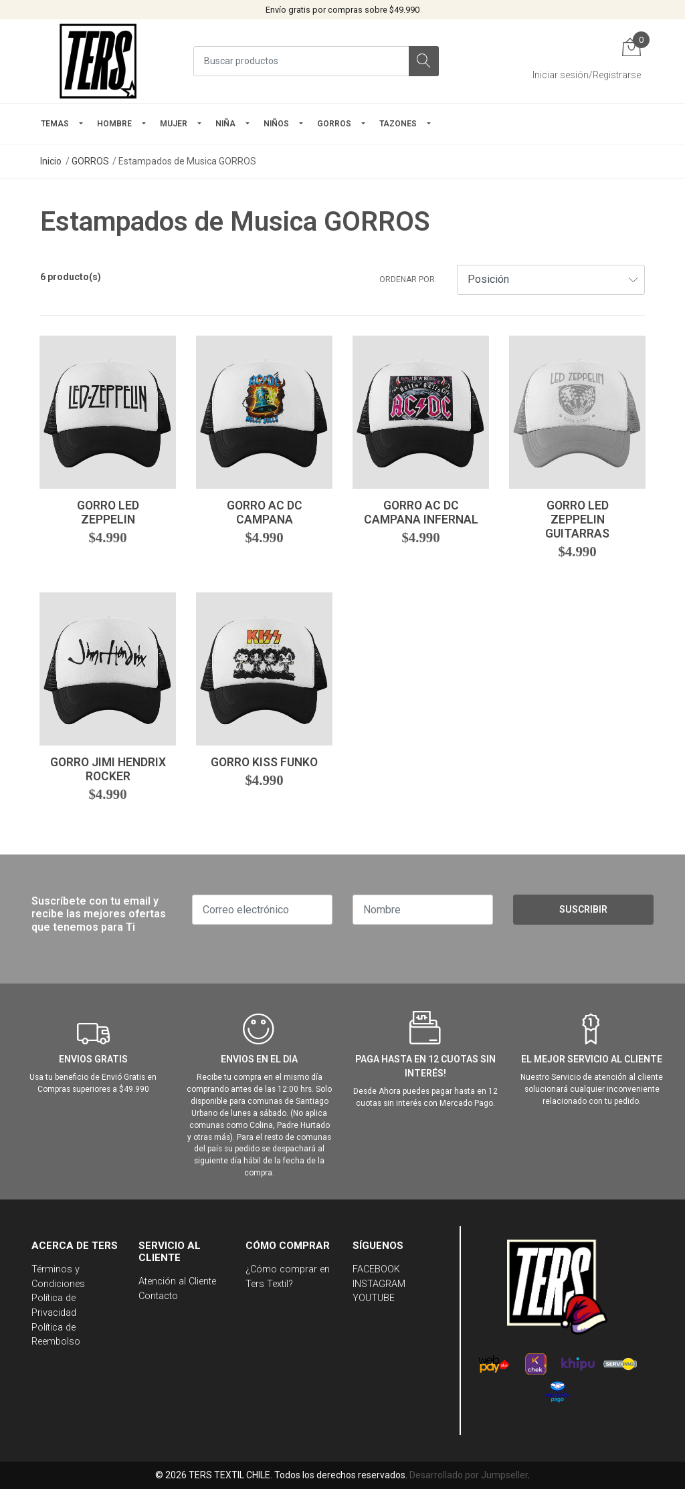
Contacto (158, 1296)
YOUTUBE (374, 1298)
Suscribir (583, 909)
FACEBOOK (376, 1269)
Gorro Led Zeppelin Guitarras (577, 519)
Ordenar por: (408, 279)
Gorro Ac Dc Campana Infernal (421, 512)
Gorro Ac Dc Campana (264, 512)
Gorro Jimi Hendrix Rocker (108, 769)
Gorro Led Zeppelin (108, 512)
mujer (173, 123)
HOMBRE (114, 123)
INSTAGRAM (379, 1284)
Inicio (51, 161)
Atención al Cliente (177, 1281)
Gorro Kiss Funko (264, 762)
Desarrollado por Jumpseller (468, 1475)
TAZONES (398, 123)
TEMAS (55, 123)
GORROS (334, 123)
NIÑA (225, 123)
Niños (276, 123)
